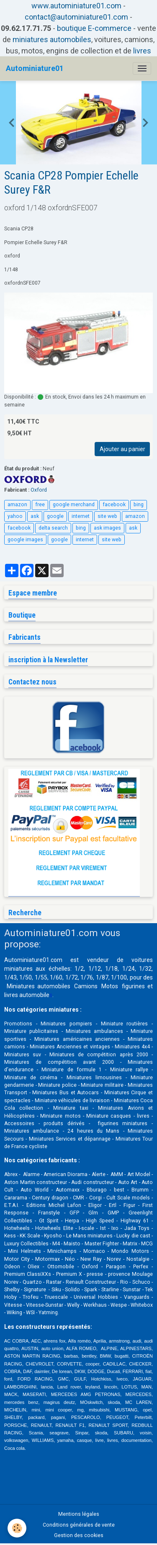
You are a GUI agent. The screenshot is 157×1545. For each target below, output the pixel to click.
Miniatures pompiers (66, 1024)
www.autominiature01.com (76, 5)
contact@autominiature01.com (76, 17)
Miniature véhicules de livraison (72, 1100)
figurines (133, 986)
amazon (17, 504)
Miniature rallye (129, 1070)
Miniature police (57, 1085)
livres (142, 50)
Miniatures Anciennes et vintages (70, 1047)
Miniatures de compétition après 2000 (98, 1055)
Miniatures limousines (94, 1077)
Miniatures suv (22, 1055)
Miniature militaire (102, 1085)
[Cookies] (17, 1528)
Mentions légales (78, 1514)
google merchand (74, 504)
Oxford (39, 490)
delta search (53, 528)
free (40, 504)
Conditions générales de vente (79, 1525)
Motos (109, 986)
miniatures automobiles (52, 39)
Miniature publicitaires (31, 1031)
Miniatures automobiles (38, 986)
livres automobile (26, 995)
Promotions (18, 1024)
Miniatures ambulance (31, 1131)
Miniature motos (60, 1116)
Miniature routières (124, 1024)
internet (81, 516)
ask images (107, 528)
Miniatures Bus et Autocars (65, 1093)
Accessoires (19, 1123)
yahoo (15, 516)
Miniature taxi (70, 1108)
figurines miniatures (120, 1123)
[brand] (35, 68)
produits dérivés (64, 1123)
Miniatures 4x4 (132, 1047)
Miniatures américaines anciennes (77, 1039)
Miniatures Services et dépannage (70, 1139)
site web (107, 516)
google (55, 516)
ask (35, 516)
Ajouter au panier (122, 449)
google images (25, 540)
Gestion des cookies (78, 1535)
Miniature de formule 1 (71, 1070)
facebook (114, 504)
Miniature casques (108, 1116)
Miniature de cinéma (30, 1077)
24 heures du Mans (93, 1131)
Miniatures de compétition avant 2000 (62, 1062)
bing (139, 504)
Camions (86, 986)
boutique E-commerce (94, 28)
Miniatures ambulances (94, 1031)
